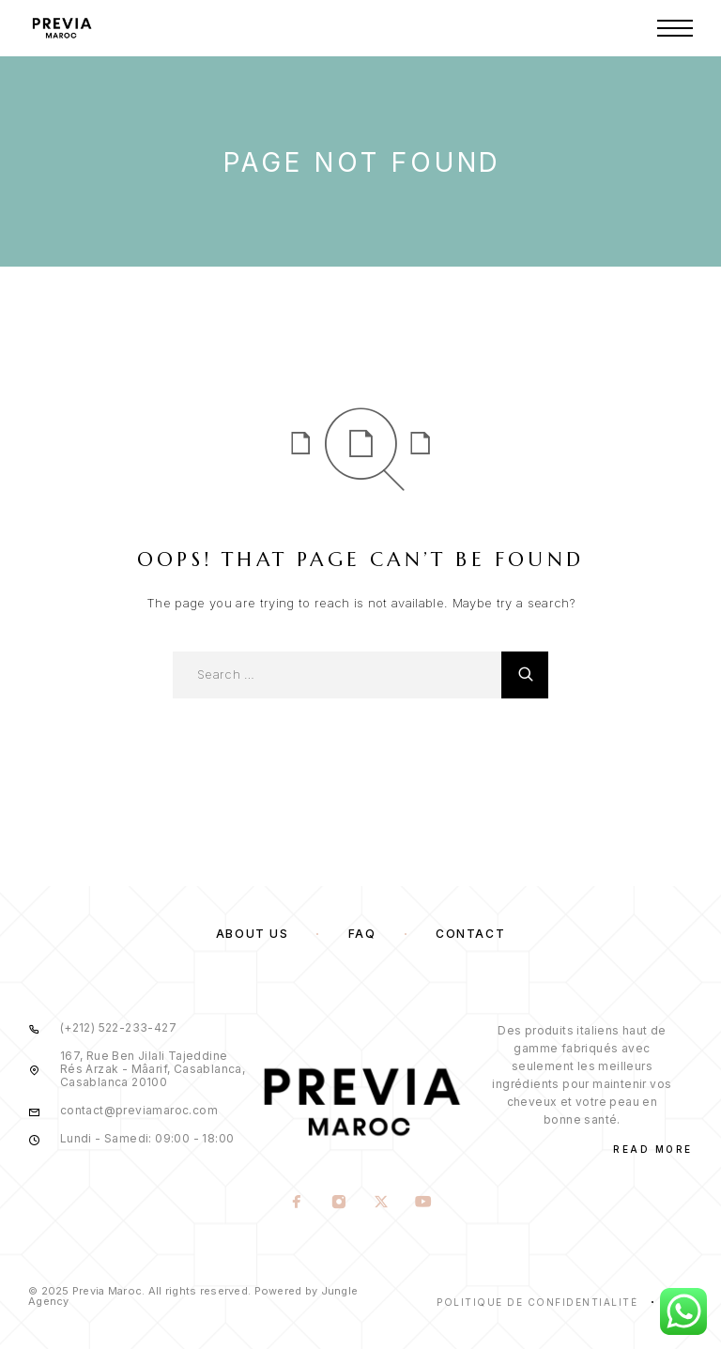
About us (252, 934)
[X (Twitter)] (381, 1203)
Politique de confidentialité (537, 1302)
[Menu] (675, 28)
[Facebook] (297, 1203)
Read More (653, 1149)
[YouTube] (424, 1203)
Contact (470, 934)
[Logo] (61, 28)
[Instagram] (339, 1203)
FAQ (362, 934)
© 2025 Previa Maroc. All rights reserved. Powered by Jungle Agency (193, 1296)
